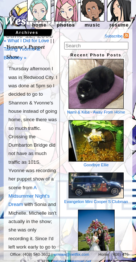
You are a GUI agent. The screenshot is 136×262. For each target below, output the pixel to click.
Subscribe (117, 36)
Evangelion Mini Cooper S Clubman (96, 188)
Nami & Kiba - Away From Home (96, 86)
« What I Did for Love (26, 40)
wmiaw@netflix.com (71, 254)
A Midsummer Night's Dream (29, 196)
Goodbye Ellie (96, 143)
